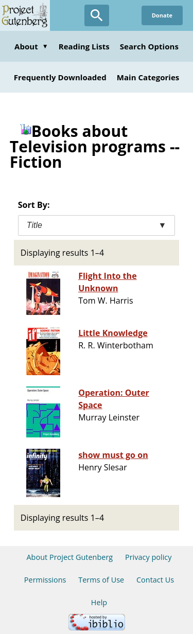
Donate (162, 15)
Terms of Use (101, 580)
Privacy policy (148, 557)
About (31, 46)
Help (99, 602)
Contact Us (155, 580)
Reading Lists (84, 46)
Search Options (149, 46)
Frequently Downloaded (60, 77)
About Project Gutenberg (69, 557)
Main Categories (148, 77)
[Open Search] (96, 15)
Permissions (45, 580)
